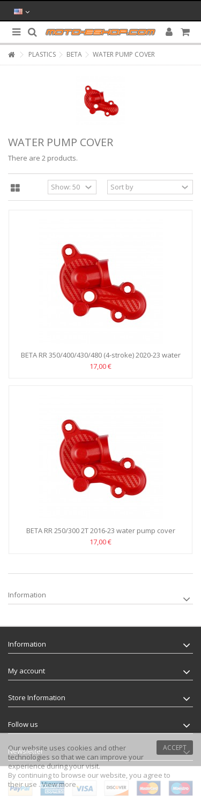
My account (26, 671)
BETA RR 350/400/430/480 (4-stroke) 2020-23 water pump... (101, 359)
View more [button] (59, 784)
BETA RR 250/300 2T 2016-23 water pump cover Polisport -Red (100, 535)
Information (27, 595)
